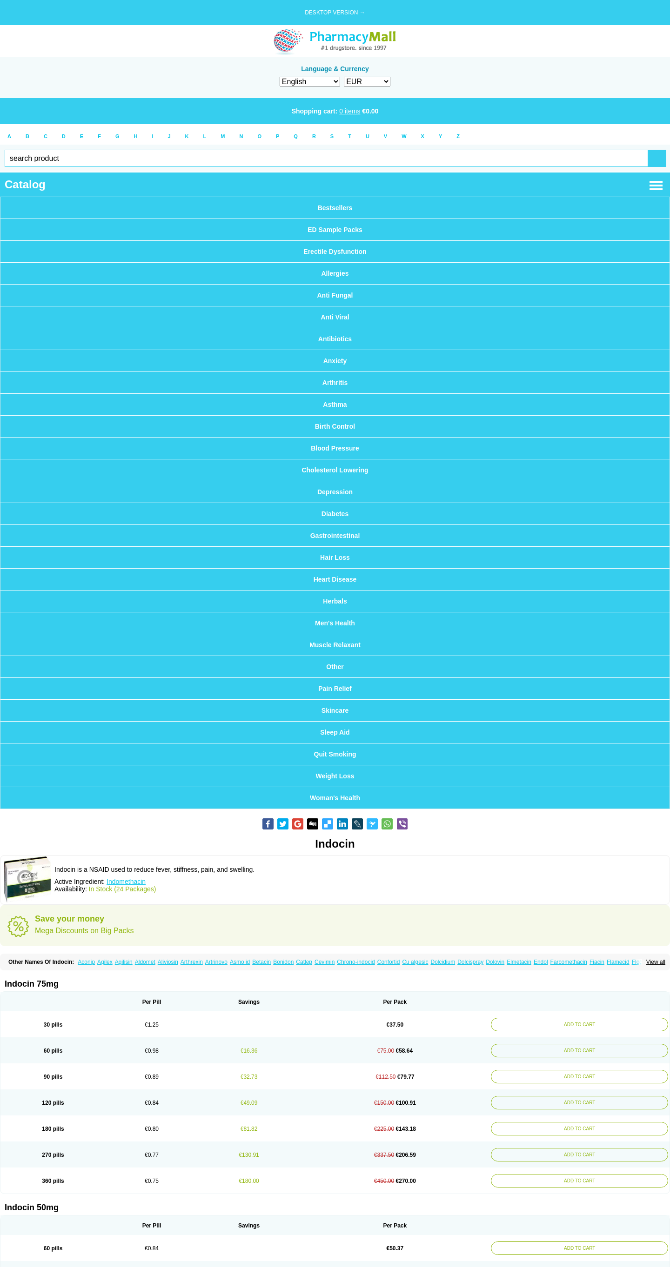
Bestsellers (335, 208)
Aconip (86, 962)
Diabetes (335, 513)
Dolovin (495, 962)
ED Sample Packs (335, 229)
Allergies (334, 273)
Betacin (261, 962)
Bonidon (283, 962)
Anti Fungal (335, 295)
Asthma (335, 404)
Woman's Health (335, 798)
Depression (335, 492)
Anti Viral (335, 317)
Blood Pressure (335, 448)
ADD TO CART (579, 1024)
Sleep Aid (334, 732)
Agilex (105, 962)
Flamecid (618, 962)
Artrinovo (216, 962)
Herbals (335, 601)
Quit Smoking (335, 754)
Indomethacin (126, 881)
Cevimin (325, 962)
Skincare (335, 710)
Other (334, 666)
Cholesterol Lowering (335, 470)
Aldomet (145, 962)
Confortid (388, 962)
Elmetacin (519, 962)
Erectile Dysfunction (334, 251)
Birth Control (335, 426)
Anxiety (335, 361)
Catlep (304, 962)
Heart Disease (335, 579)
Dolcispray (470, 962)
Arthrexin (192, 962)
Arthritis (335, 382)
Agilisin (124, 962)
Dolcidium (442, 962)
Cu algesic (415, 962)
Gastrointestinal (335, 535)
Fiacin (597, 962)
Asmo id (240, 962)
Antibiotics (335, 339)
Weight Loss (335, 776)
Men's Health (335, 623)
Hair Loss (335, 557)
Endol (541, 962)
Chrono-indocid (356, 962)
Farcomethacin (568, 962)
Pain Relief (335, 688)
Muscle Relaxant (335, 645)
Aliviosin (168, 962)
